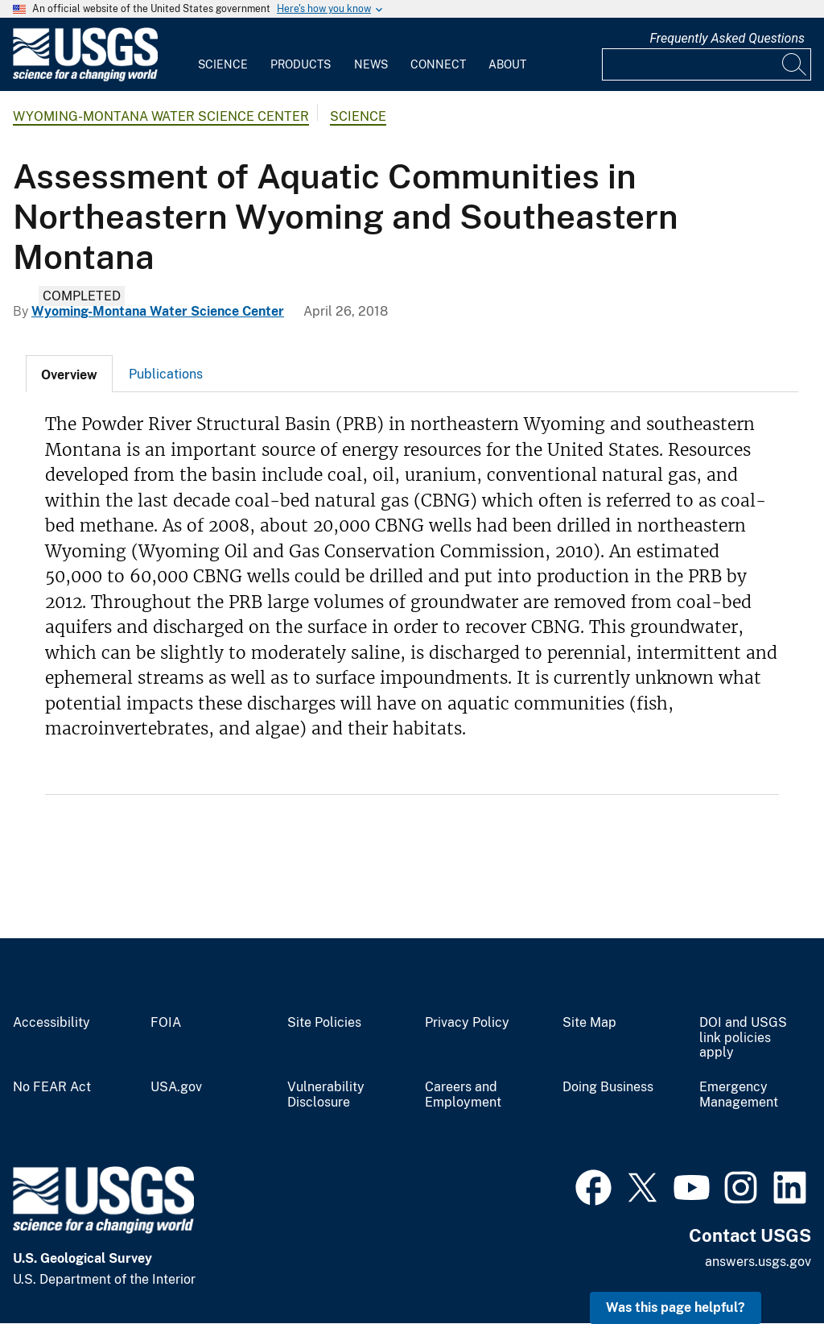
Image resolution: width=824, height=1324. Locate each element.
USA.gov (176, 1087)
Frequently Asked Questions (727, 38)
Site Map (589, 1023)
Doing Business (607, 1087)
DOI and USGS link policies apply (743, 1038)
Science (223, 64)
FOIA (165, 1023)
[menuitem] (223, 54)
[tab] (69, 373)
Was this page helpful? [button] (675, 1307)
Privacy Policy (467, 1023)
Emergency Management (738, 1095)
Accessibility (51, 1023)
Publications (166, 374)
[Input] (706, 64)
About (507, 64)
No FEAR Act (52, 1087)
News (371, 64)
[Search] (795, 64)
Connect (438, 64)
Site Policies (324, 1023)
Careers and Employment (463, 1095)
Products (300, 64)
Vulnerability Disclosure (326, 1095)
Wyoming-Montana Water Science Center (161, 116)
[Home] (85, 77)
